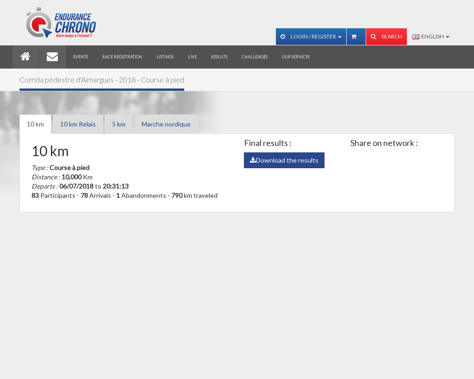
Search (386, 36)
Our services (296, 56)
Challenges (255, 56)
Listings (165, 56)
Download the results (284, 160)
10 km (35, 124)
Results (219, 56)
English (430, 36)
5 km (118, 124)
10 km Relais (78, 124)
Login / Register (311, 36)
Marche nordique (166, 124)
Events (80, 56)
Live (192, 56)
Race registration (122, 56)
